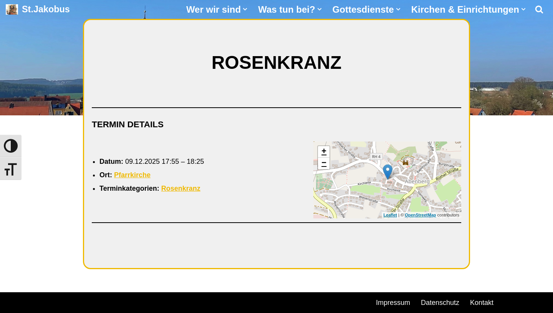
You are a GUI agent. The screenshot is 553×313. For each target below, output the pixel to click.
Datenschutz (440, 302)
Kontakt (481, 302)
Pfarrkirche (132, 175)
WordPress (93, 301)
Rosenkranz (180, 188)
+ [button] (323, 152)
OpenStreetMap (420, 215)
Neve (14, 301)
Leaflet (390, 215)
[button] (245, 9)
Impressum (393, 302)
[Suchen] (539, 9)
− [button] (323, 163)
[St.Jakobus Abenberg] (38, 9)
